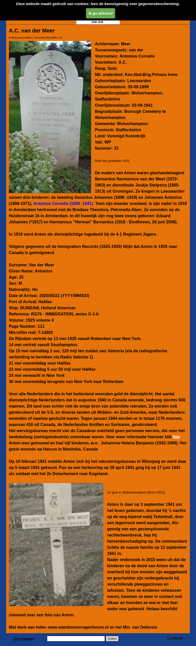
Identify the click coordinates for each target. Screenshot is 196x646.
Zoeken (112, 638)
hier (176, 437)
